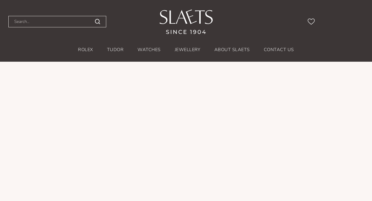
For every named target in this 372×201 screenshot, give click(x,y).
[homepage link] (186, 21)
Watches (149, 50)
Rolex (85, 50)
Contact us (279, 50)
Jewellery (187, 50)
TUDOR (115, 50)
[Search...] (46, 21)
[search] (97, 21)
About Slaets (232, 50)
